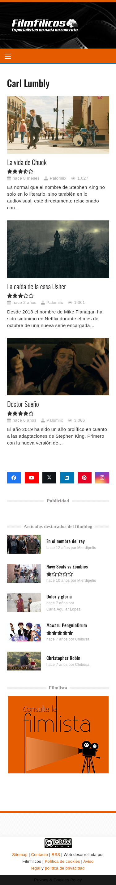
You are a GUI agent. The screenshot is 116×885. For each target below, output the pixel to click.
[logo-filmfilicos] (45, 25)
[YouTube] (32, 478)
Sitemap (20, 854)
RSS (56, 854)
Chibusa (82, 639)
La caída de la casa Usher (36, 286)
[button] (8, 56)
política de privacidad (65, 868)
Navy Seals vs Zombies (67, 566)
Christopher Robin (63, 657)
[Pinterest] (85, 478)
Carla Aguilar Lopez (63, 609)
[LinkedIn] (67, 478)
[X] (49, 478)
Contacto (39, 854)
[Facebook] (14, 478)
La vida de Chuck (27, 162)
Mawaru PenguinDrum (66, 625)
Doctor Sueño (23, 403)
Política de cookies (62, 861)
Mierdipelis (86, 548)
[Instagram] (102, 478)
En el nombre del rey (65, 541)
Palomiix (58, 178)
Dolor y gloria (58, 596)
